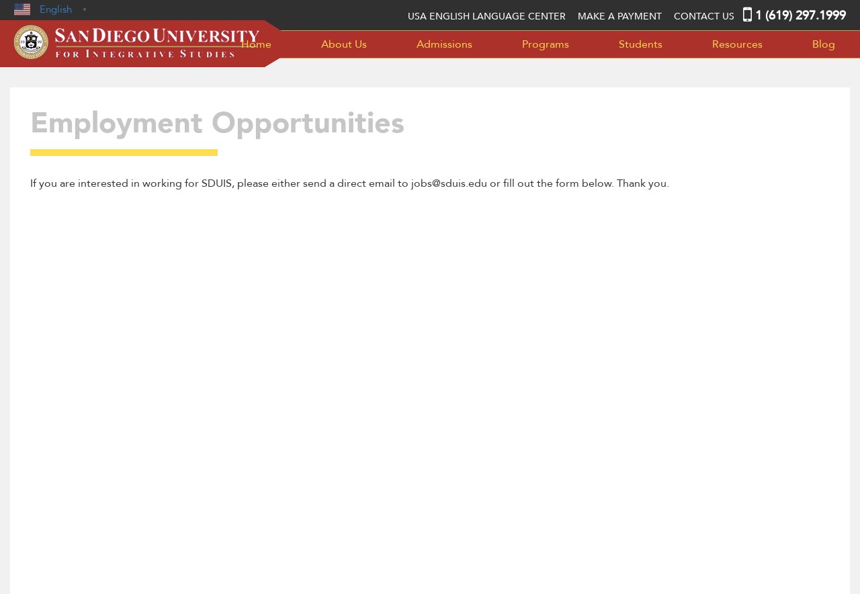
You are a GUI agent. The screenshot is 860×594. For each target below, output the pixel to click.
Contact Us (704, 16)
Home (256, 44)
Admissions (444, 44)
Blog (823, 44)
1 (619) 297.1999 (800, 15)
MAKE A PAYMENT (620, 16)
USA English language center (487, 16)
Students (640, 44)
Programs (545, 44)
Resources (737, 44)
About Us (344, 44)
